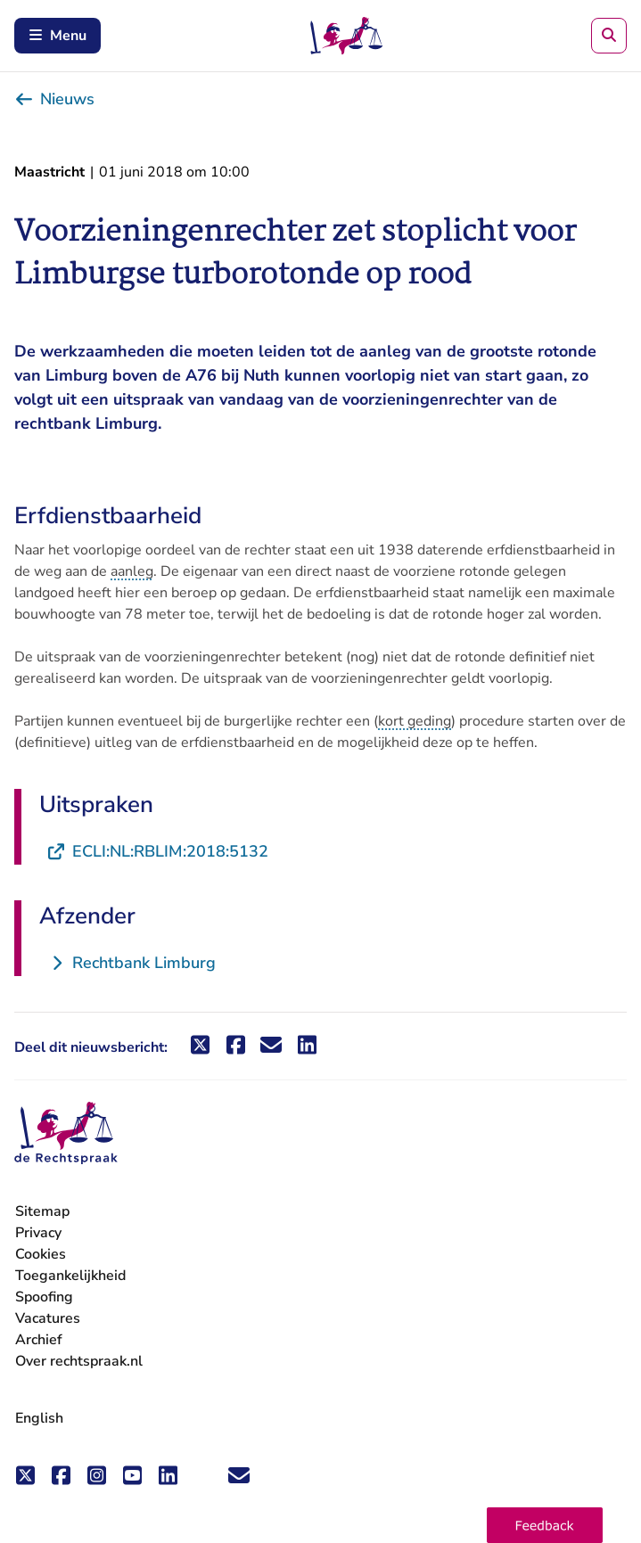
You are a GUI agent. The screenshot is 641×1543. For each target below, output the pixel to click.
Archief (38, 1340)
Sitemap (42, 1211)
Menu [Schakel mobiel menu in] (57, 35)
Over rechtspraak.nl (79, 1361)
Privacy (38, 1233)
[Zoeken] (609, 35)
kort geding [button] (414, 721)
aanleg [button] (132, 571)
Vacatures (47, 1319)
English (39, 1418)
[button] (545, 1525)
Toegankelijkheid (70, 1275)
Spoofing (44, 1297)
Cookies (40, 1254)
